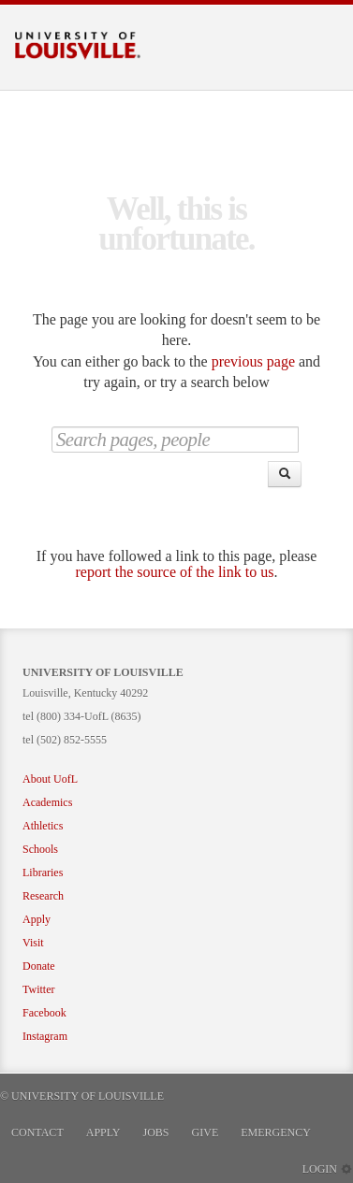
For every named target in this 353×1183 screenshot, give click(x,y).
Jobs (156, 1132)
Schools (40, 849)
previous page (253, 361)
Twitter (38, 989)
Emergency (276, 1132)
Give (205, 1132)
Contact (37, 1132)
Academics (47, 802)
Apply (36, 919)
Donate (38, 966)
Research (43, 895)
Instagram (44, 1036)
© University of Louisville (82, 1096)
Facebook (44, 1012)
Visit (33, 942)
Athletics (42, 825)
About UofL (50, 779)
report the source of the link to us (175, 572)
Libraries (42, 872)
